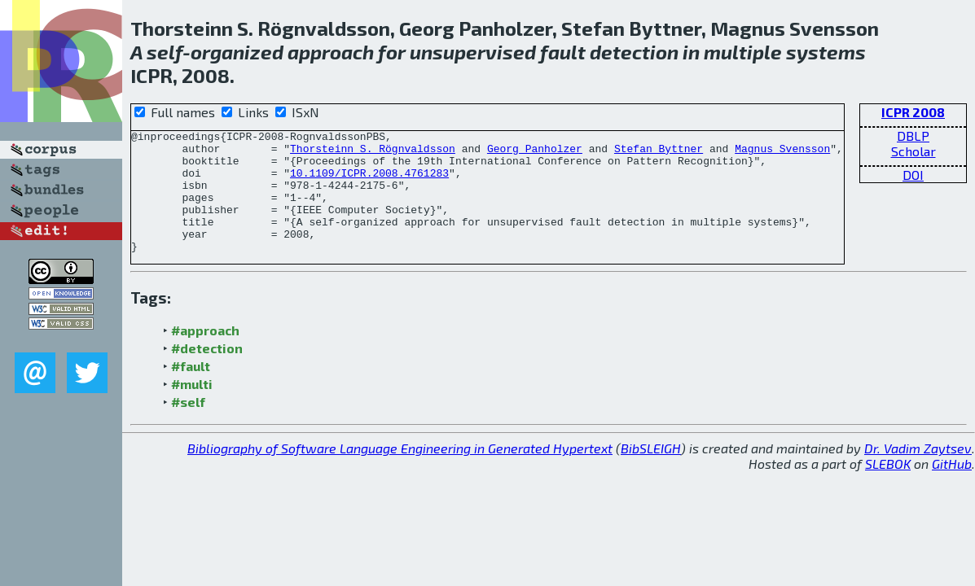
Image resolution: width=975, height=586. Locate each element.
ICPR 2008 (913, 112)
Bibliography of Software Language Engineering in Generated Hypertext (400, 472)
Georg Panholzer (534, 153)
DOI (913, 174)
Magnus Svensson (782, 153)
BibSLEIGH (651, 472)
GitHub (952, 488)
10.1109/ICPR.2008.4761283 (369, 182)
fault (563, 51)
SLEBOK (888, 488)
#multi (192, 408)
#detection (207, 372)
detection (634, 51)
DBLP (913, 135)
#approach (205, 354)
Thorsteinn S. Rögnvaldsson (372, 153)
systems (826, 51)
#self (188, 426)
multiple (743, 51)
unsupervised (473, 51)
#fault (190, 390)
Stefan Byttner (658, 153)
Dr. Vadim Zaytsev (918, 472)
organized (237, 51)
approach (331, 51)
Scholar (913, 151)
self (164, 51)
